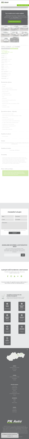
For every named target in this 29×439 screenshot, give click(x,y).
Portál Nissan (14, 410)
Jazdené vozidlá (14, 387)
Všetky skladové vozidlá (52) (23, 5)
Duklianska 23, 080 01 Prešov (14, 367)
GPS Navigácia (14, 378)
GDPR (14, 401)
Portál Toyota (14, 411)
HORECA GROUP (19, 436)
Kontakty (14, 370)
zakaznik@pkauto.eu (18, 428)
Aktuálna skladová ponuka (14, 21)
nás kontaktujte (15, 17)
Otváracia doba (14, 392)
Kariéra (14, 399)
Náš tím (14, 390)
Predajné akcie (14, 389)
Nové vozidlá (14, 386)
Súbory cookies (14, 402)
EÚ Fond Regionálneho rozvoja (14, 393)
